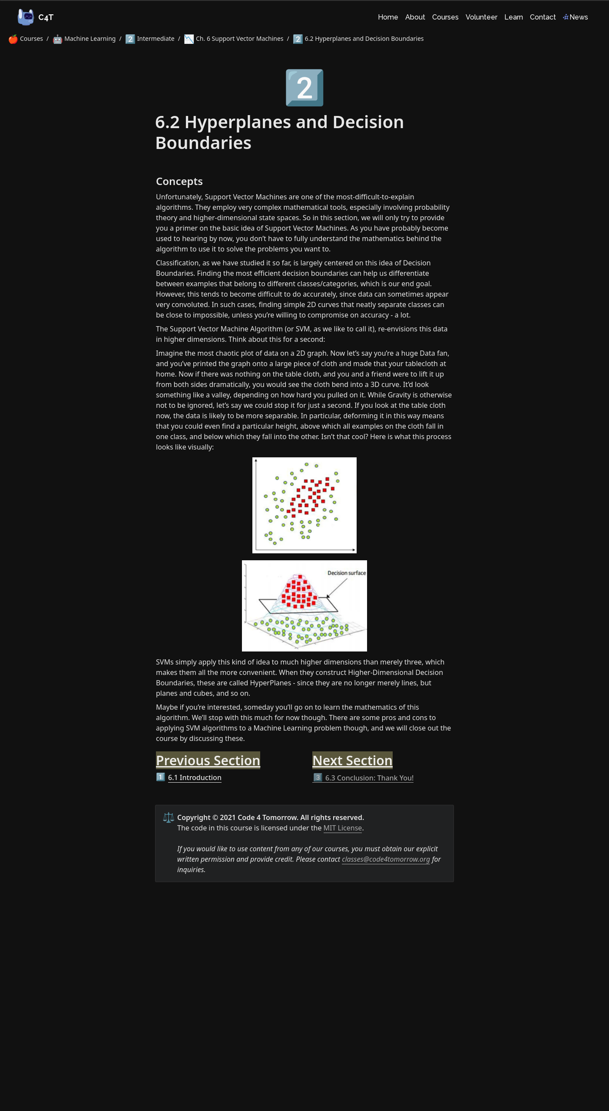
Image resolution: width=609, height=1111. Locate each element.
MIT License (343, 828)
